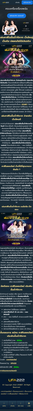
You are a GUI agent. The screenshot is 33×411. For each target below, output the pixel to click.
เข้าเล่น (12, 406)
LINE (29, 406)
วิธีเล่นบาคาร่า (23, 394)
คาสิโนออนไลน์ (12, 394)
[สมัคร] (4, 403)
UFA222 (13, 363)
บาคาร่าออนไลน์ (6, 391)
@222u (19, 340)
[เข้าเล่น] (12, 403)
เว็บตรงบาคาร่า (18, 391)
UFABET (25, 104)
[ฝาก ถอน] (20, 403)
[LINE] (29, 403)
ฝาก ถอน (20, 406)
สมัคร (4, 406)
